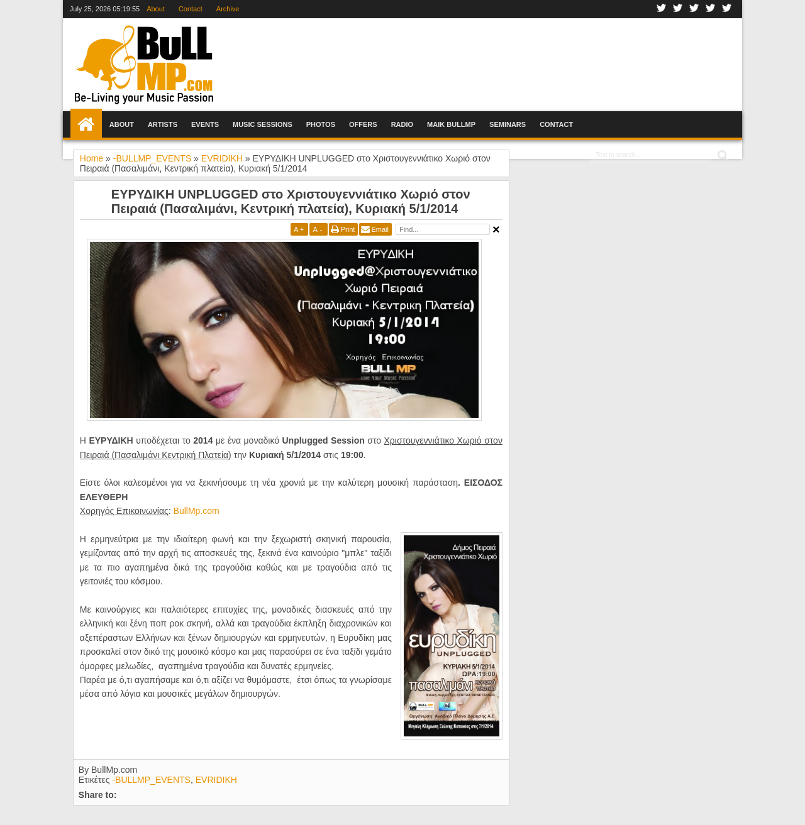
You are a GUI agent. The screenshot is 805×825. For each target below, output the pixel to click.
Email (380, 229)
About (156, 9)
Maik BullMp (451, 124)
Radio (402, 124)
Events (205, 124)
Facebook (661, 9)
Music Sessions (262, 124)
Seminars (507, 124)
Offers (363, 124)
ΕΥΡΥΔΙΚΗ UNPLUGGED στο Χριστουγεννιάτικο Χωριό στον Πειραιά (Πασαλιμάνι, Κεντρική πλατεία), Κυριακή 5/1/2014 (290, 201)
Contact (191, 9)
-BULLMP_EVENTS (151, 780)
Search (722, 155)
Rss (727, 9)
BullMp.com (196, 511)
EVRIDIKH (216, 780)
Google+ (694, 9)
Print (348, 229)
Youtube (710, 9)
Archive (228, 9)
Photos (320, 124)
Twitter (678, 9)
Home (86, 124)
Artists (162, 124)
